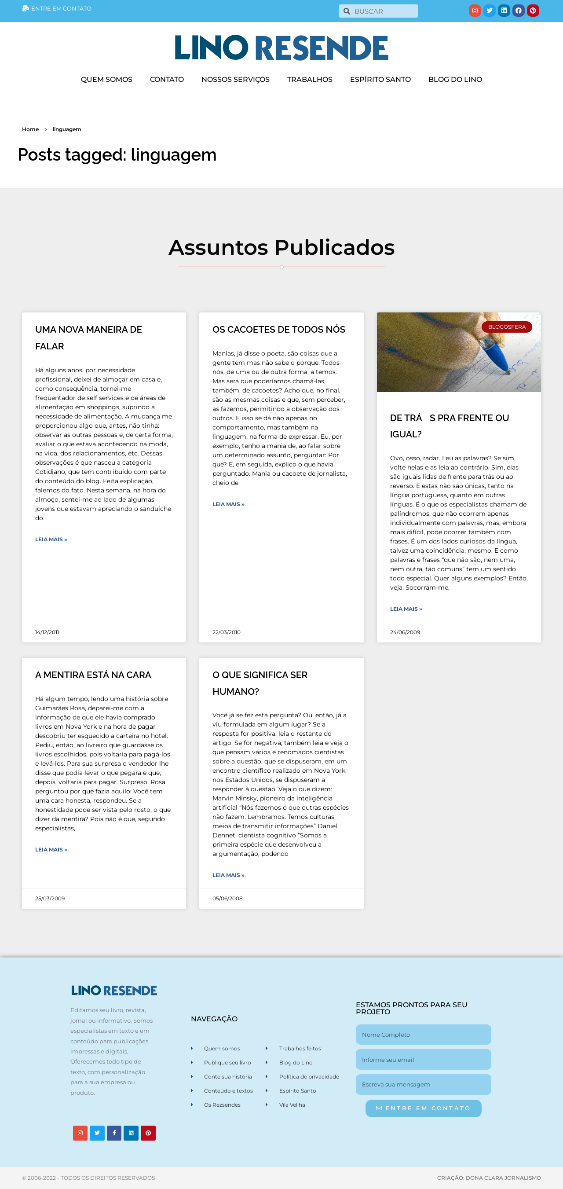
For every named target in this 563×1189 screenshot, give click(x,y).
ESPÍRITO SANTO (380, 79)
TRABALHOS (310, 79)
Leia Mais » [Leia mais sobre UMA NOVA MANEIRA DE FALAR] (51, 539)
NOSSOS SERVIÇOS (235, 79)
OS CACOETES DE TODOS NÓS (278, 329)
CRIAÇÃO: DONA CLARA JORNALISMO (489, 1177)
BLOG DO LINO (455, 79)
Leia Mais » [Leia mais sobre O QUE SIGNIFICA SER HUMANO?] (228, 875)
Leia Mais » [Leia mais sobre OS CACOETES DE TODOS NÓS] (228, 504)
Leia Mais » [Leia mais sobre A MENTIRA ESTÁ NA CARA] (51, 849)
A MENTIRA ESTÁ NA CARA (93, 674)
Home (30, 129)
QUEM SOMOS (106, 79)
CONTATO (167, 79)
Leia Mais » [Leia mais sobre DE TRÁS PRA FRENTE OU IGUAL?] (406, 609)
